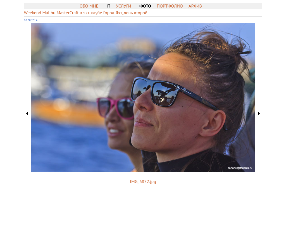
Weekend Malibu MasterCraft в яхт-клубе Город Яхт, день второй (85, 12)
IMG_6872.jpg (143, 181)
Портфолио (170, 6)
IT (108, 6)
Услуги (123, 6)
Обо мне (89, 6)
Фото (145, 6)
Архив (195, 6)
